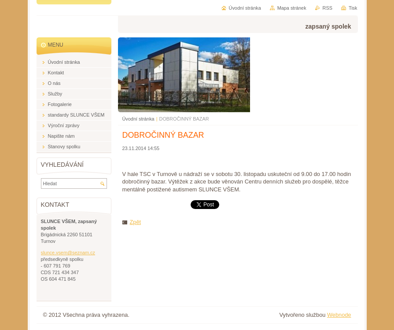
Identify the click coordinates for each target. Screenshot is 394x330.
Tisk (353, 8)
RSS (327, 8)
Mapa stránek (291, 8)
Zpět (135, 222)
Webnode (339, 315)
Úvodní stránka (138, 118)
